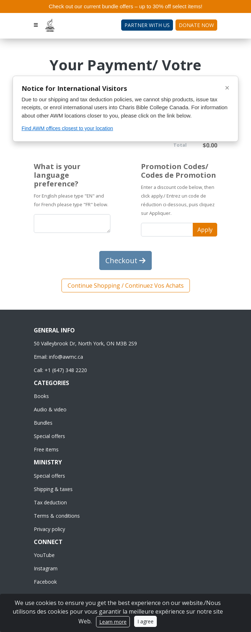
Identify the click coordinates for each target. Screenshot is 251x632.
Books (41, 396)
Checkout (125, 260)
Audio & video (50, 409)
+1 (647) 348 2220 (66, 370)
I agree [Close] (145, 621)
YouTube (44, 555)
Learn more (113, 621)
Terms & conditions (57, 515)
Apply (205, 230)
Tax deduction (50, 502)
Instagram (46, 568)
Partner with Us (147, 25)
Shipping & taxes (53, 489)
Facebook (45, 581)
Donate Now (196, 25)
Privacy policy (49, 529)
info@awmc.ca (66, 356)
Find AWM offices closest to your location (67, 128)
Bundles (43, 422)
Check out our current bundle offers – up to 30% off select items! (125, 6)
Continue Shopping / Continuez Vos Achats (126, 286)
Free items (46, 449)
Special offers (49, 436)
